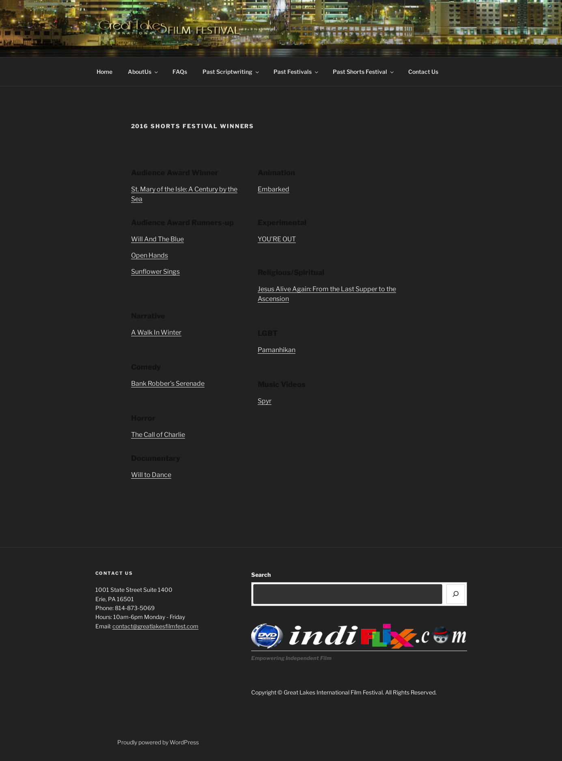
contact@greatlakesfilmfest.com (155, 626)
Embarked (273, 189)
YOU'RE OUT (277, 239)
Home (104, 71)
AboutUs (143, 71)
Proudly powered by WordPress (158, 742)
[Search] (455, 594)
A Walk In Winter (156, 332)
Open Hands (149, 255)
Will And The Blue (157, 239)
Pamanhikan (276, 350)
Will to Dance (151, 475)
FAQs (179, 71)
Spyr (264, 401)
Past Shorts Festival (364, 71)
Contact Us (423, 71)
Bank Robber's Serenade (168, 383)
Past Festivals (296, 71)
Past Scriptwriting (231, 71)
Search (261, 574)
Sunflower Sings (155, 271)
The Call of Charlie (158, 435)
